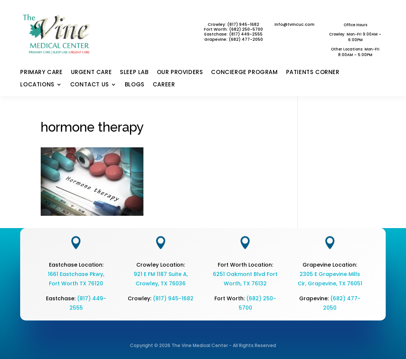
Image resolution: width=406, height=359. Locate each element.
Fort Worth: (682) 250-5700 (233, 29)
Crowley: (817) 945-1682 (233, 24)
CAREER (164, 85)
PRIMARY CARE (41, 72)
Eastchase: (216, 34)
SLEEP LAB (134, 72)
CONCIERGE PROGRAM (244, 72)
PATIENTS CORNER (313, 72)
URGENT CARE (91, 72)
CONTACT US (89, 85)
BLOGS (135, 85)
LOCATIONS (37, 85)
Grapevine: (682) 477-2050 (233, 39)
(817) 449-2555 (246, 34)
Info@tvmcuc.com (294, 24)
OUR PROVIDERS (180, 72)
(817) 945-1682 (173, 298)
